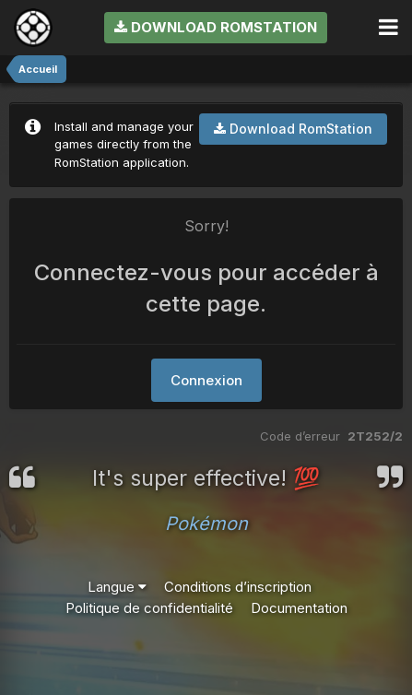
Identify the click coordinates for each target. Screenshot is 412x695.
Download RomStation (215, 27)
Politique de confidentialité (149, 608)
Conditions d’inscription (238, 586)
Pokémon (206, 523)
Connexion (206, 380)
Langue (117, 586)
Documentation (299, 608)
